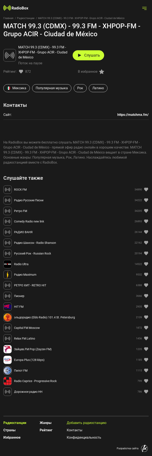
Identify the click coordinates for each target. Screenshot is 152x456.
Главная (8, 18)
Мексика (16, 88)
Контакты (74, 430)
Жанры (45, 423)
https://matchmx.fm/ (133, 115)
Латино (98, 88)
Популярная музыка (52, 88)
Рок (80, 88)
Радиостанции (25, 18)
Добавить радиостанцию (86, 423)
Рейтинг (46, 430)
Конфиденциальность (84, 437)
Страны (9, 430)
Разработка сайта (128, 448)
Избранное (12, 437)
